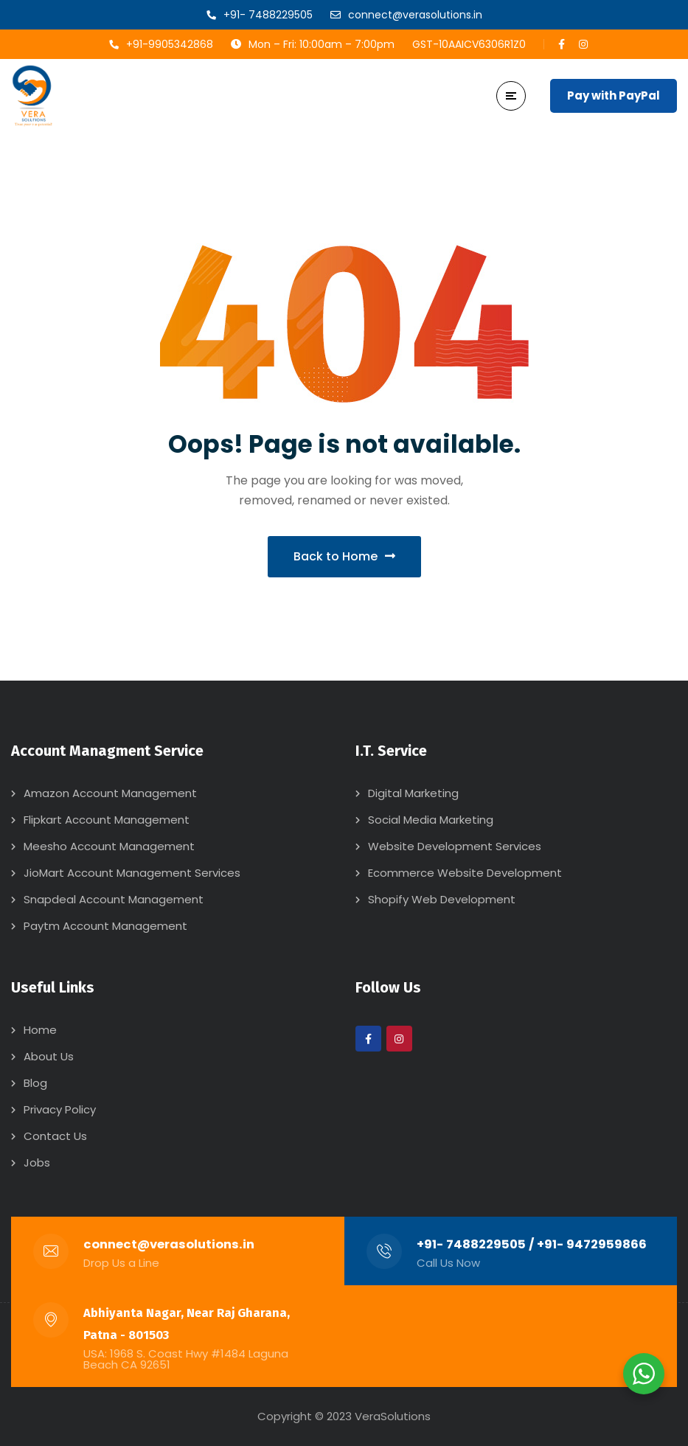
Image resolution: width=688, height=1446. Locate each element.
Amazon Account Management (110, 793)
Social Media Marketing (430, 819)
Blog (35, 1083)
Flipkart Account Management (107, 819)
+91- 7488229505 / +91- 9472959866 (532, 1244)
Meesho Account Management (109, 846)
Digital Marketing (413, 793)
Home (40, 1029)
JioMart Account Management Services (132, 872)
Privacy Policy (60, 1109)
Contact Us (55, 1136)
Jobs (37, 1162)
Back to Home (344, 556)
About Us (49, 1056)
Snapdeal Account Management (114, 899)
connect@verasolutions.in (168, 1244)
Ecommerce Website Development (465, 872)
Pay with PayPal (613, 95)
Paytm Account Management (105, 926)
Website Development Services (454, 846)
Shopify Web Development (441, 899)
